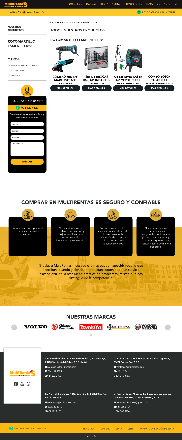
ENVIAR (27, 161)
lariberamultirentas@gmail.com (131, 402)
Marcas (91, 4)
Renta (104, 4)
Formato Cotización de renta (157, 429)
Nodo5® (91, 436)
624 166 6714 (122, 407)
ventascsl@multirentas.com (129, 367)
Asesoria (14, 75)
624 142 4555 (53, 371)
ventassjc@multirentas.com (60, 367)
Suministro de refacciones (23, 65)
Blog (149, 4)
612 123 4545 (53, 407)
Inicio (53, 22)
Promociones (133, 4)
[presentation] (14, 327)
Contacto (164, 4)
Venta (116, 4)
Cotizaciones (16, 70)
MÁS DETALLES (65, 88)
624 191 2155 (53, 411)
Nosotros (76, 4)
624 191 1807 (53, 376)
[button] (91, 335)
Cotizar (105, 429)
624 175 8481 (122, 376)
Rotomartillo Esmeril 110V (81, 22)
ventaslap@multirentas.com (60, 402)
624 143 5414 (122, 371)
